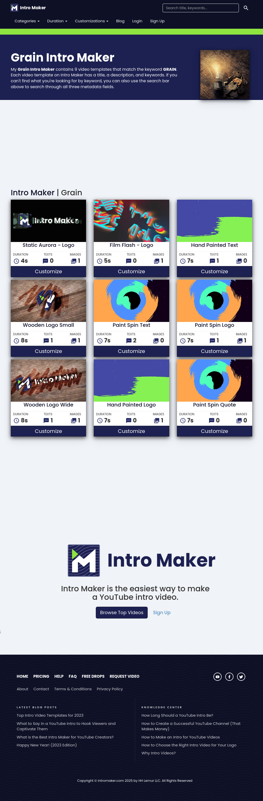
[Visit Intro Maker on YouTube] (218, 679)
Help (59, 676)
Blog (120, 21)
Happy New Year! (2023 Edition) (47, 745)
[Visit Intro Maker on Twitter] (241, 679)
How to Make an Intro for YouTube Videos (181, 737)
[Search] (246, 8)
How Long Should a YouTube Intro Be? (177, 715)
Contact (41, 689)
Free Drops (93, 676)
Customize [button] (60, 271)
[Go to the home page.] (28, 7)
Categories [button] (27, 21)
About (22, 689)
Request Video (124, 676)
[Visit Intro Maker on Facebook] (230, 679)
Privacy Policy (110, 689)
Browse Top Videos (121, 612)
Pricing (41, 676)
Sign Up (157, 21)
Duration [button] (57, 21)
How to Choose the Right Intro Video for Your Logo (189, 745)
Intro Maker (32, 192)
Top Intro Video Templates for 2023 (50, 715)
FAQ (73, 676)
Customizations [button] (91, 21)
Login (137, 21)
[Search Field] (201, 8)
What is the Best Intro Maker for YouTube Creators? (65, 737)
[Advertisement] (131, 145)
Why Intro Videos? (159, 753)
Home (22, 676)
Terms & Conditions (73, 689)
